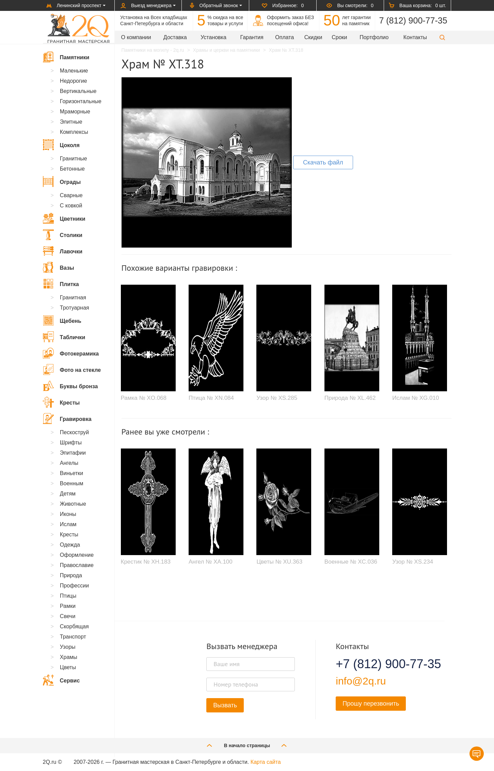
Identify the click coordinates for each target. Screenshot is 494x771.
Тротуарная (74, 308)
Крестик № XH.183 (146, 561)
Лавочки (63, 251)
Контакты (415, 37)
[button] (442, 37)
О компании (136, 37)
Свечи (68, 616)
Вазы (58, 267)
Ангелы (69, 463)
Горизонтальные (80, 101)
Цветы (68, 667)
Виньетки (71, 473)
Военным (71, 483)
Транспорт (73, 637)
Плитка (61, 283)
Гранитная (73, 297)
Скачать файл (323, 162)
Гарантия (251, 37)
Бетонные (72, 169)
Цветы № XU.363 (279, 561)
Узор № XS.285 (276, 398)
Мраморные (75, 111)
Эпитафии (73, 453)
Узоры (68, 647)
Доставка (175, 37)
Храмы (68, 657)
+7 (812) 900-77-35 (380, 664)
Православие (77, 565)
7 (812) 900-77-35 (413, 20)
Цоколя (61, 144)
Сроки (339, 37)
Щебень (62, 320)
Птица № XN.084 (211, 398)
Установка (213, 37)
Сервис (61, 680)
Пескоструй (74, 432)
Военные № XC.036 (350, 561)
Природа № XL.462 (350, 398)
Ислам (68, 524)
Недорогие (73, 81)
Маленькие (74, 71)
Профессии (74, 585)
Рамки (68, 606)
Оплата (284, 37)
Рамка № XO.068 (144, 398)
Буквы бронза (70, 385)
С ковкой (71, 205)
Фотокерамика (71, 353)
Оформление (77, 555)
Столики (62, 234)
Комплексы (74, 132)
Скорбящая (74, 626)
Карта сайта (266, 762)
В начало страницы (247, 745)
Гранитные (73, 158)
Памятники (66, 56)
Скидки (313, 37)
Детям (68, 494)
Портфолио (374, 37)
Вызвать (225, 705)
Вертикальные (78, 91)
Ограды (62, 181)
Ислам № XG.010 (415, 398)
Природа (71, 575)
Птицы (68, 596)
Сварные (71, 195)
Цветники (64, 218)
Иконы (68, 514)
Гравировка (67, 418)
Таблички (64, 336)
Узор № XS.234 (412, 561)
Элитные (71, 122)
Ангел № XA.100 (211, 561)
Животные (73, 504)
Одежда (70, 545)
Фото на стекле (72, 369)
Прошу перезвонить (370, 703)
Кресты (61, 402)
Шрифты (71, 442)
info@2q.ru (361, 681)
